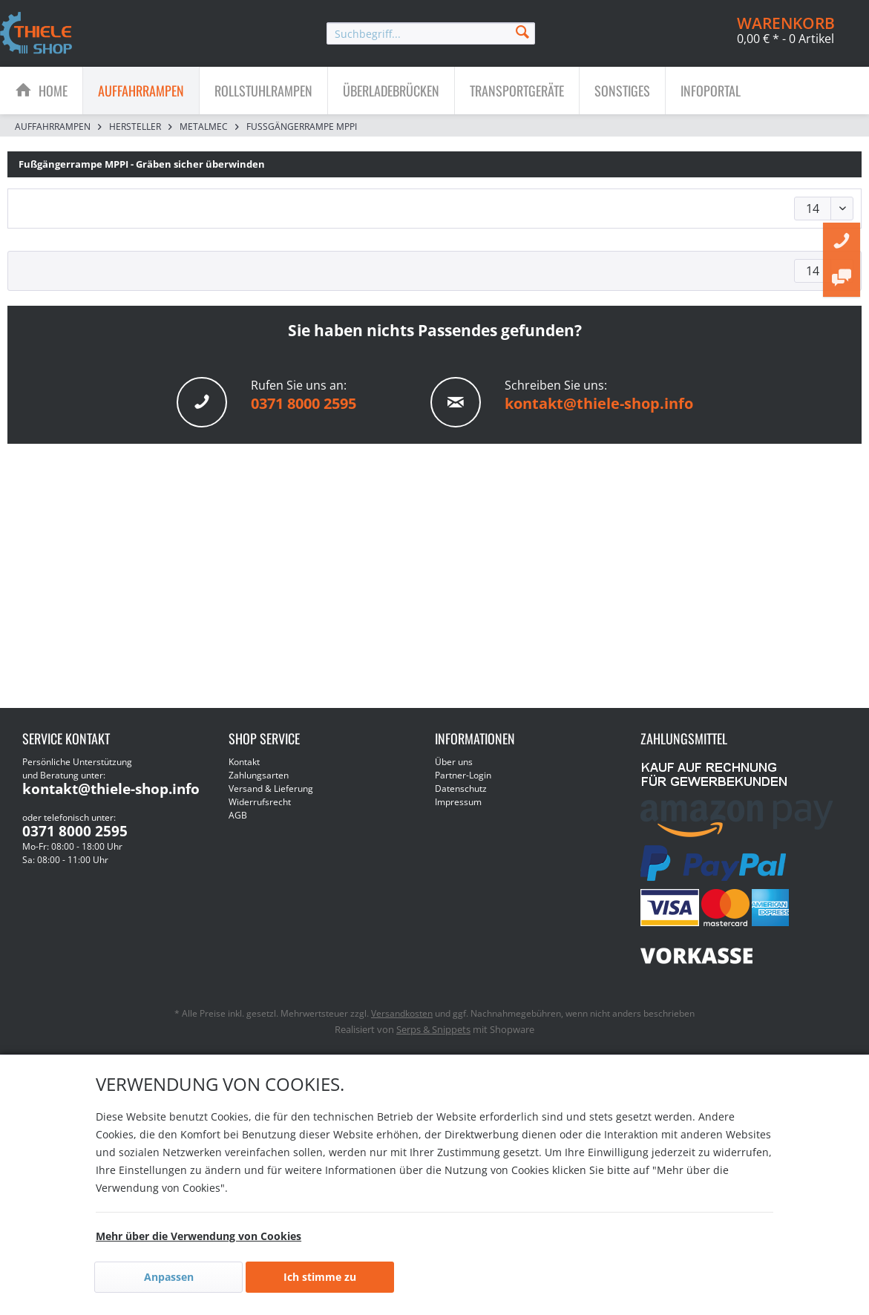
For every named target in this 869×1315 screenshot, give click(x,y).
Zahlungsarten (259, 775)
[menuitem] (431, 33)
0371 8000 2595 (303, 403)
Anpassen (169, 1277)
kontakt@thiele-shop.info (599, 403)
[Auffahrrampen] (141, 90)
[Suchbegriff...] (431, 33)
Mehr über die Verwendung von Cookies (198, 1236)
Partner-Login (463, 775)
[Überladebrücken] (391, 90)
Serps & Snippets (433, 1029)
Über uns (454, 761)
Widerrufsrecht (260, 802)
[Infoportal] (710, 90)
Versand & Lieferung (271, 788)
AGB (238, 815)
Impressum (458, 802)
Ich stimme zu (319, 1277)
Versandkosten (402, 1013)
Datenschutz (461, 788)
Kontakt (244, 761)
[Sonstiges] (622, 90)
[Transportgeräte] (517, 90)
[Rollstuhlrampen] (263, 90)
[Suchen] (522, 31)
